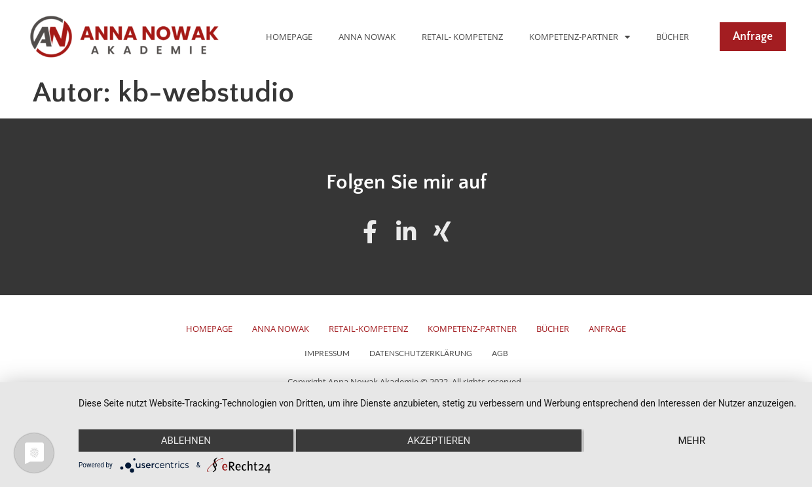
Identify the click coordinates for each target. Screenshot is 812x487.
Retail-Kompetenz (368, 329)
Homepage (289, 37)
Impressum (327, 353)
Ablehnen (186, 440)
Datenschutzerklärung (420, 353)
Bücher (672, 37)
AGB (500, 353)
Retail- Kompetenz (462, 37)
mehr (691, 440)
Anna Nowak (367, 37)
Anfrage (607, 329)
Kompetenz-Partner (579, 37)
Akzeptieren (438, 440)
